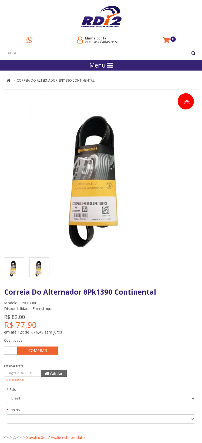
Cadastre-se (109, 41)
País (12, 389)
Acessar (91, 41)
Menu (101, 65)
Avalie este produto (68, 437)
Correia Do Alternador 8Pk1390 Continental (56, 80)
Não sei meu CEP (14, 379)
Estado (14, 410)
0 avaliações (36, 437)
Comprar (37, 350)
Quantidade (13, 340)
